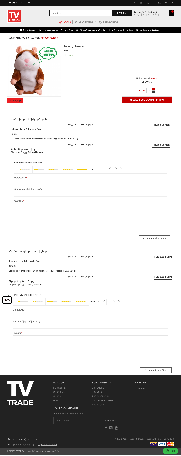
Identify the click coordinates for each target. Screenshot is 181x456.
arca (153, 444)
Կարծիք (18, 201)
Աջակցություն (111, 22)
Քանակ (142, 91)
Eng (172, 3)
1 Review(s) (69, 55)
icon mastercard (170, 444)
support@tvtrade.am (47, 444)
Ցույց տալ (73, 124)
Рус (166, 3)
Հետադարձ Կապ (153, 439)
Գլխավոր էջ (13, 38)
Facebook (142, 388)
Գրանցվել (151, 12)
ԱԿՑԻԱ (67, 22)
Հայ (159, 3)
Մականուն (20, 177)
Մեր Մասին (169, 439)
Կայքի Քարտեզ (137, 439)
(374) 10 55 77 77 (29, 439)
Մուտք (139, 12)
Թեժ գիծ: (18, 3)
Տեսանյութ (15, 100)
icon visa (162, 444)
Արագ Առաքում (87, 22)
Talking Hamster (30, 38)
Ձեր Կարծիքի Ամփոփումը (28, 189)
